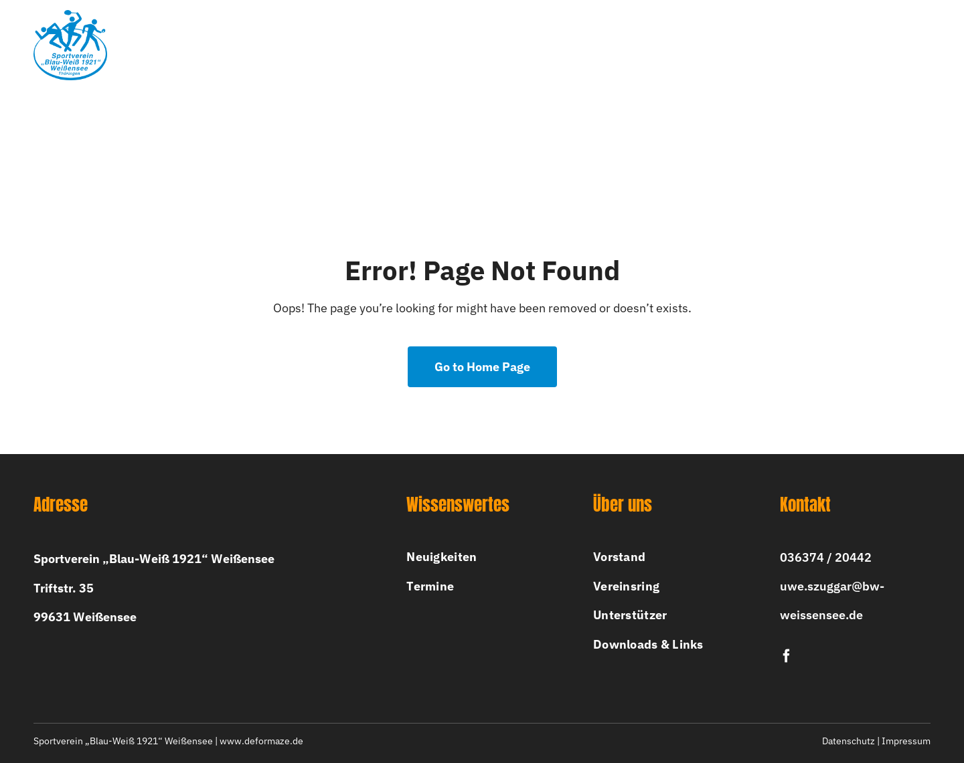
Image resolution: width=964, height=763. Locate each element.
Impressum (906, 741)
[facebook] (786, 656)
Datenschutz (848, 741)
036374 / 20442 (826, 557)
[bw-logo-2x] (70, 15)
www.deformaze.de (261, 741)
